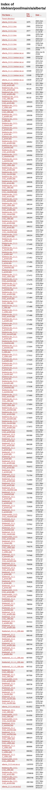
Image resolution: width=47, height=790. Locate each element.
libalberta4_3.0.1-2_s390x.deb (8, 551)
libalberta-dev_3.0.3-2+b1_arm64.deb (10, 169)
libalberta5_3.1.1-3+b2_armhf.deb (8, 440)
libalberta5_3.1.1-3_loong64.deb (8, 555)
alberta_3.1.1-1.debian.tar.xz (13, 71)
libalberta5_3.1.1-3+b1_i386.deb (8, 675)
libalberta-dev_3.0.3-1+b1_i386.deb (10, 218)
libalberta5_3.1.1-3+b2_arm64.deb (8, 475)
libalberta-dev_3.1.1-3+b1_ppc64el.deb (10, 409)
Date (37, 15)
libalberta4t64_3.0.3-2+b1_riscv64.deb (10, 720)
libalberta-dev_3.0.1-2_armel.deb (10, 133)
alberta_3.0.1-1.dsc (9, 49)
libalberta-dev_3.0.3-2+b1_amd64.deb (10, 177)
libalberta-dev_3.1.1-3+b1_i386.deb (10, 400)
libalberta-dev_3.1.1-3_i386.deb (10, 351)
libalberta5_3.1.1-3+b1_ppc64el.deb (9, 733)
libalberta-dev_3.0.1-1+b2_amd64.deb (10, 142)
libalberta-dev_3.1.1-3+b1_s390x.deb (10, 404)
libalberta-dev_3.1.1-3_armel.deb (10, 378)
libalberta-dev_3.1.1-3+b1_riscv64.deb (10, 422)
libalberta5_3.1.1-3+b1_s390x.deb (8, 742)
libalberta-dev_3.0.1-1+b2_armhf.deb (10, 102)
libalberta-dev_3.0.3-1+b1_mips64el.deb (10, 231)
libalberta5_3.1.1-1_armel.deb (8, 573)
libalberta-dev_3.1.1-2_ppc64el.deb (10, 346)
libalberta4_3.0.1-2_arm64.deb (8, 471)
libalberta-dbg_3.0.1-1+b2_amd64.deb (10, 778)
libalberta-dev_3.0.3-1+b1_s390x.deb (10, 204)
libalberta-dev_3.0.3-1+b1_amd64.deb (10, 209)
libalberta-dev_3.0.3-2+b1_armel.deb (10, 182)
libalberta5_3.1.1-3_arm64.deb (8, 506)
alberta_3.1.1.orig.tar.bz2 (11, 787)
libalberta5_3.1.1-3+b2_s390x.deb (8, 738)
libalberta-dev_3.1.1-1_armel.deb (10, 262)
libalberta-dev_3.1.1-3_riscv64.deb (10, 373)
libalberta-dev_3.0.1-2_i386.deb (10, 120)
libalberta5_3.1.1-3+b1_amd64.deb (8, 644)
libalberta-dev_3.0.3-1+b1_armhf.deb (10, 235)
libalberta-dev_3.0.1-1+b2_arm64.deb (10, 151)
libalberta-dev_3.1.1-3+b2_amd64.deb (10, 293)
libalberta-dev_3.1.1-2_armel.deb (10, 324)
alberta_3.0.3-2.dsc (9, 31)
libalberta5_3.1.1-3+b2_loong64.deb (9, 564)
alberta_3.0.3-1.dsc (9, 22)
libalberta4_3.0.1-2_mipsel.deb (8, 542)
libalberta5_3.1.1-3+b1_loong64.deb (9, 560)
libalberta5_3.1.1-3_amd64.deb (8, 649)
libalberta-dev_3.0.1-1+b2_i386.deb (10, 111)
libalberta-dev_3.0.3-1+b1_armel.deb (10, 226)
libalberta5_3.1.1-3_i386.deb (13, 667)
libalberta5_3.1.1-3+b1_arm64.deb (8, 480)
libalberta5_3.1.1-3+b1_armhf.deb (8, 444)
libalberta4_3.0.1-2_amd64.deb (8, 622)
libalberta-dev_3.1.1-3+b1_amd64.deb (10, 426)
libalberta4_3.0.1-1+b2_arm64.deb (8, 431)
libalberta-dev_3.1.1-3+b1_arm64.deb (10, 413)
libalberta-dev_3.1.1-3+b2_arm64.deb (10, 315)
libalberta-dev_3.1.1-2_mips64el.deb (10, 342)
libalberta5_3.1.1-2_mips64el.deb (8, 520)
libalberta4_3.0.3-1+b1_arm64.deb (8, 462)
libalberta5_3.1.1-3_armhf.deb (8, 453)
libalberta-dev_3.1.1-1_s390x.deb (10, 240)
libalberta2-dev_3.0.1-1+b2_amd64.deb (10, 93)
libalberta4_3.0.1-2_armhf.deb (8, 498)
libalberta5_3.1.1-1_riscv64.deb (8, 693)
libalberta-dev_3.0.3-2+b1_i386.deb (10, 186)
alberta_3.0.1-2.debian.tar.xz (13, 57)
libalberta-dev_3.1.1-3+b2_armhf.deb (10, 297)
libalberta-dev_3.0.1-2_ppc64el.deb (10, 146)
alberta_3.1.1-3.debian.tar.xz (13, 80)
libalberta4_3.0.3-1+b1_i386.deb (8, 618)
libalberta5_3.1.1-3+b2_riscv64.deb (9, 698)
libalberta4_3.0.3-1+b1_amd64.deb (8, 613)
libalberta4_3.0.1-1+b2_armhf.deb (8, 484)
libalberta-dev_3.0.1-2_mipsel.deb (10, 124)
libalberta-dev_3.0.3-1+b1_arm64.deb (10, 222)
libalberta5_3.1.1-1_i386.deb (13, 662)
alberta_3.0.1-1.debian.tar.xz (13, 53)
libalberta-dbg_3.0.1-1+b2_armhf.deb (10, 773)
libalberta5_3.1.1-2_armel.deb (8, 578)
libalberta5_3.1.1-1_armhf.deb (8, 449)
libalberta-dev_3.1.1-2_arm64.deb (10, 329)
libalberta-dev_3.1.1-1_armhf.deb (10, 271)
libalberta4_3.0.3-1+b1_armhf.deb (8, 435)
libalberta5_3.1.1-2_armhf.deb (8, 458)
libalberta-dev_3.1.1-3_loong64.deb (10, 382)
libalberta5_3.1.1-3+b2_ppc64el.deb (9, 729)
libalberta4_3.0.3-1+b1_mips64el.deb (9, 489)
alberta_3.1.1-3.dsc (9, 35)
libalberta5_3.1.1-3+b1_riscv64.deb (9, 702)
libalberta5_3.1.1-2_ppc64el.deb (8, 604)
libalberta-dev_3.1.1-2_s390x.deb (10, 311)
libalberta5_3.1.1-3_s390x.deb (8, 746)
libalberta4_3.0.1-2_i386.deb (13, 631)
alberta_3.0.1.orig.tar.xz (11, 707)
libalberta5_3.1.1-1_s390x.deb (8, 751)
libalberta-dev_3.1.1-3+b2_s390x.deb (10, 275)
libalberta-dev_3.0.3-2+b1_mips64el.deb (10, 191)
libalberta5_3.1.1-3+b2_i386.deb (8, 671)
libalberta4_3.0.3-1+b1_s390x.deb (8, 546)
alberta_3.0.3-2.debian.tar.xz (13, 66)
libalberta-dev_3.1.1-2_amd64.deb (10, 320)
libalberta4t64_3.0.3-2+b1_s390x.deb (10, 760)
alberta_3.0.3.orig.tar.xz (11, 764)
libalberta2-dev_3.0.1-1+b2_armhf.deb (10, 84)
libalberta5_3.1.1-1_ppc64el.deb (8, 609)
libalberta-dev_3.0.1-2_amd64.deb (10, 115)
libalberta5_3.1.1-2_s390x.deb (8, 755)
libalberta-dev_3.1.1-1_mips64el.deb (10, 266)
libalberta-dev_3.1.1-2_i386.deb (10, 306)
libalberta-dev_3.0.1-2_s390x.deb (10, 106)
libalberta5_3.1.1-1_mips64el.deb (8, 493)
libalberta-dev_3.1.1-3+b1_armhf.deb (10, 395)
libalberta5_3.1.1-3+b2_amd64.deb (8, 635)
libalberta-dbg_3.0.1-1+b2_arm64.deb (10, 782)
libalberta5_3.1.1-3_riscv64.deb (8, 684)
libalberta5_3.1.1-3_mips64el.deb (8, 524)
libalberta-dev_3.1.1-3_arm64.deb (10, 364)
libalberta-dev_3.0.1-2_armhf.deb (10, 138)
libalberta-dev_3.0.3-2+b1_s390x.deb (10, 164)
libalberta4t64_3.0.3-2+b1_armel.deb (10, 591)
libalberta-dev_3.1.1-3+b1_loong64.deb (10, 418)
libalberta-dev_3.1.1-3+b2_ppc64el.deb (10, 280)
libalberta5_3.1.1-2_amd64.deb (8, 640)
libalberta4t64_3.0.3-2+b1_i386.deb (10, 715)
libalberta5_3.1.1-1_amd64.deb (8, 653)
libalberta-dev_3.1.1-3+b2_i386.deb (10, 302)
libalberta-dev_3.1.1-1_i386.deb (10, 244)
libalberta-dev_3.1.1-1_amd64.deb (10, 253)
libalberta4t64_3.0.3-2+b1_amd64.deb (10, 680)
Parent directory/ (8, 19)
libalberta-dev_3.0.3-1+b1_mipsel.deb (10, 213)
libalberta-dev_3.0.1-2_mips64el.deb (10, 155)
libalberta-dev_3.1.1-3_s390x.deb (10, 355)
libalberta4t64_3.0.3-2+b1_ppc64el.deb (10, 595)
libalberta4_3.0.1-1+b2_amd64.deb (8, 626)
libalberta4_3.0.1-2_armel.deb (8, 582)
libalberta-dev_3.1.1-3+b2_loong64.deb (10, 333)
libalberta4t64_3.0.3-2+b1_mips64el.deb (10, 515)
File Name (6, 15)
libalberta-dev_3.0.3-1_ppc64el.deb (10, 160)
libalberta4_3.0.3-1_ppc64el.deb (8, 689)
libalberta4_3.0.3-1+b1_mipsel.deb (8, 533)
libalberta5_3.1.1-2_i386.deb (13, 658)
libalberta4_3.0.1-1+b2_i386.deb (8, 711)
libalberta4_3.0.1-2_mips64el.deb (8, 529)
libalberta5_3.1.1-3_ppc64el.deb (8, 600)
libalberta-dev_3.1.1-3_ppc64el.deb (10, 391)
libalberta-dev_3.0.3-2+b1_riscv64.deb (10, 173)
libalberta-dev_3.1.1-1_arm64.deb (10, 258)
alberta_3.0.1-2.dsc (9, 26)
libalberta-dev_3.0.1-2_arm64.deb (10, 129)
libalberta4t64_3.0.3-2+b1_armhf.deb (10, 466)
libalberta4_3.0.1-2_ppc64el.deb (8, 724)
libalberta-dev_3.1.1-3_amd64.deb (10, 360)
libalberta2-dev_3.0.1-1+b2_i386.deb (10, 98)
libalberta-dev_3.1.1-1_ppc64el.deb (10, 289)
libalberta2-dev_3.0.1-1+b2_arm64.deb (10, 89)
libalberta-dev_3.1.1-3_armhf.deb (10, 369)
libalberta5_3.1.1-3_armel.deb (8, 587)
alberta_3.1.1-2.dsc (9, 44)
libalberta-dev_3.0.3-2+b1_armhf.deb (10, 195)
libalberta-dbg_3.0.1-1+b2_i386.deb (10, 769)
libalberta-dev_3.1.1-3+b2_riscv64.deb (10, 284)
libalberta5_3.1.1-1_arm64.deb (8, 502)
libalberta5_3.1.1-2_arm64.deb (8, 511)
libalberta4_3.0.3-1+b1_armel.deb (8, 569)
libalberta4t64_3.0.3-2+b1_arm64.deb (10, 538)
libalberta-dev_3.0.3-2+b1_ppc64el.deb (10, 200)
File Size (28, 15)
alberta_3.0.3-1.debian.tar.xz (13, 62)
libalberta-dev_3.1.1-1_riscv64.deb (10, 249)
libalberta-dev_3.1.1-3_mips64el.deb (10, 386)
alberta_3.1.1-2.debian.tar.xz (13, 75)
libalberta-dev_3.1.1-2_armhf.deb (10, 338)
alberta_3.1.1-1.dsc (9, 40)
